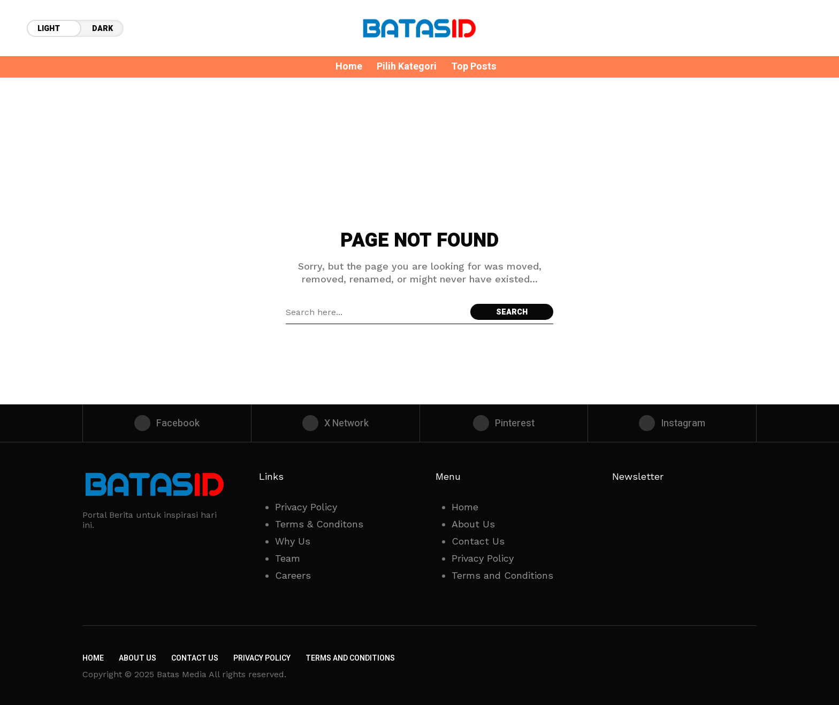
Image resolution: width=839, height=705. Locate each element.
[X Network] (335, 423)
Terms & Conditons (319, 524)
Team (287, 558)
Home (465, 506)
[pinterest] (504, 423)
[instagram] (672, 423)
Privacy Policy (306, 506)
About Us (473, 524)
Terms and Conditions (502, 575)
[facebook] (167, 423)
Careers (293, 575)
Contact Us (478, 541)
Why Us (292, 541)
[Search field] (375, 312)
